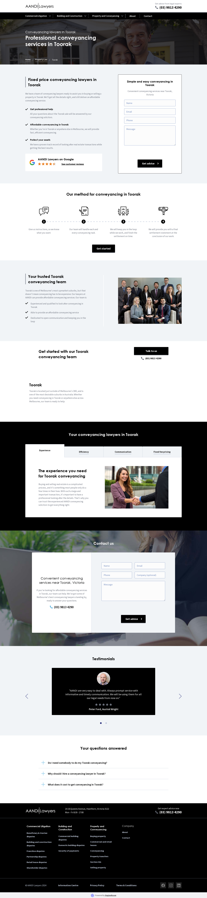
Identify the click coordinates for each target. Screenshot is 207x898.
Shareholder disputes (37, 867)
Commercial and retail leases (101, 843)
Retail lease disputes (37, 862)
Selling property (98, 867)
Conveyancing (97, 850)
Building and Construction (69, 15)
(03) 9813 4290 (153, 358)
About (132, 16)
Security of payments (68, 850)
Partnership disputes (37, 856)
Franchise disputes (36, 851)
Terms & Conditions (126, 885)
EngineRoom (110, 895)
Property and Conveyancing (105, 15)
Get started (104, 248)
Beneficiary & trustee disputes (37, 835)
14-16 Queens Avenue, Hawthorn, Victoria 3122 (87, 808)
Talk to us (151, 351)
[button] (36, 16)
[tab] (44, 450)
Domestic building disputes (71, 845)
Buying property (98, 836)
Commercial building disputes (68, 838)
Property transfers (99, 856)
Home (27, 59)
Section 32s (95, 862)
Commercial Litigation (36, 15)
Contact (148, 16)
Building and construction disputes (39, 844)
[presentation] (150, 153)
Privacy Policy (97, 885)
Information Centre (68, 885)
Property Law (41, 59)
